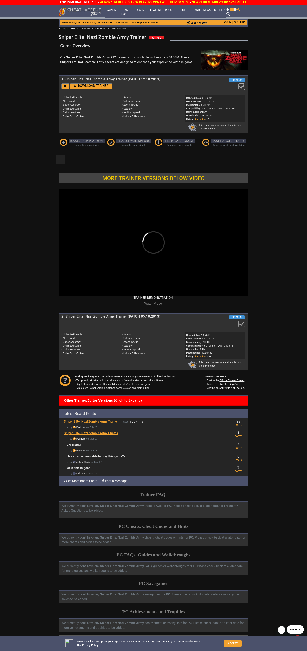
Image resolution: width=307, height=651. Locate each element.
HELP (221, 10)
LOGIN (227, 22)
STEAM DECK (124, 12)
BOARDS (196, 10)
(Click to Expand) (102, 387)
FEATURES (156, 10)
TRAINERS (111, 10)
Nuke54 (80, 460)
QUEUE (184, 10)
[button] (65, 86)
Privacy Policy (145, 642)
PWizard (81, 413)
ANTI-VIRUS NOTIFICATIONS (92, 632)
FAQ (117, 642)
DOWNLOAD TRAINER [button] (91, 86)
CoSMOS (142, 10)
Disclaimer (128, 642)
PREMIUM (237, 80)
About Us (171, 642)
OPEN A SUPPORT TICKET (91, 635)
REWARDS (209, 10)
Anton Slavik (83, 448)
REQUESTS (171, 10)
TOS (159, 642)
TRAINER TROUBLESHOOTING (93, 628)
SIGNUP (239, 22)
